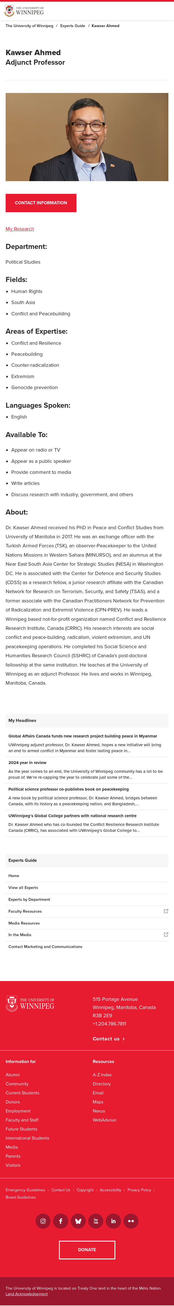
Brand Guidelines (21, 1197)
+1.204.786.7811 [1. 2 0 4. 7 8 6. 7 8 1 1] (109, 1024)
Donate (87, 1250)
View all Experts (23, 887)
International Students (27, 1138)
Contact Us (61, 1190)
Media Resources (24, 923)
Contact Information (41, 203)
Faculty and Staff (22, 1120)
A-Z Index (102, 1074)
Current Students (22, 1092)
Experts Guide (72, 25)
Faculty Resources (25, 911)
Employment (18, 1111)
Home (13, 875)
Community (17, 1083)
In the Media (19, 934)
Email (98, 1092)
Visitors (13, 1165)
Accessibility (110, 1190)
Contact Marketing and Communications (45, 946)
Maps (98, 1102)
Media (12, 1147)
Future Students (21, 1129)
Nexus (99, 1111)
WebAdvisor (104, 1120)
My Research (20, 229)
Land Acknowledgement (27, 1294)
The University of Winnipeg (29, 25)
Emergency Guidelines (25, 1190)
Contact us (106, 1039)
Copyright (85, 1190)
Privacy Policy (139, 1190)
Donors (13, 1102)
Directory (102, 1083)
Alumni (13, 1074)
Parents (13, 1156)
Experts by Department (29, 899)
